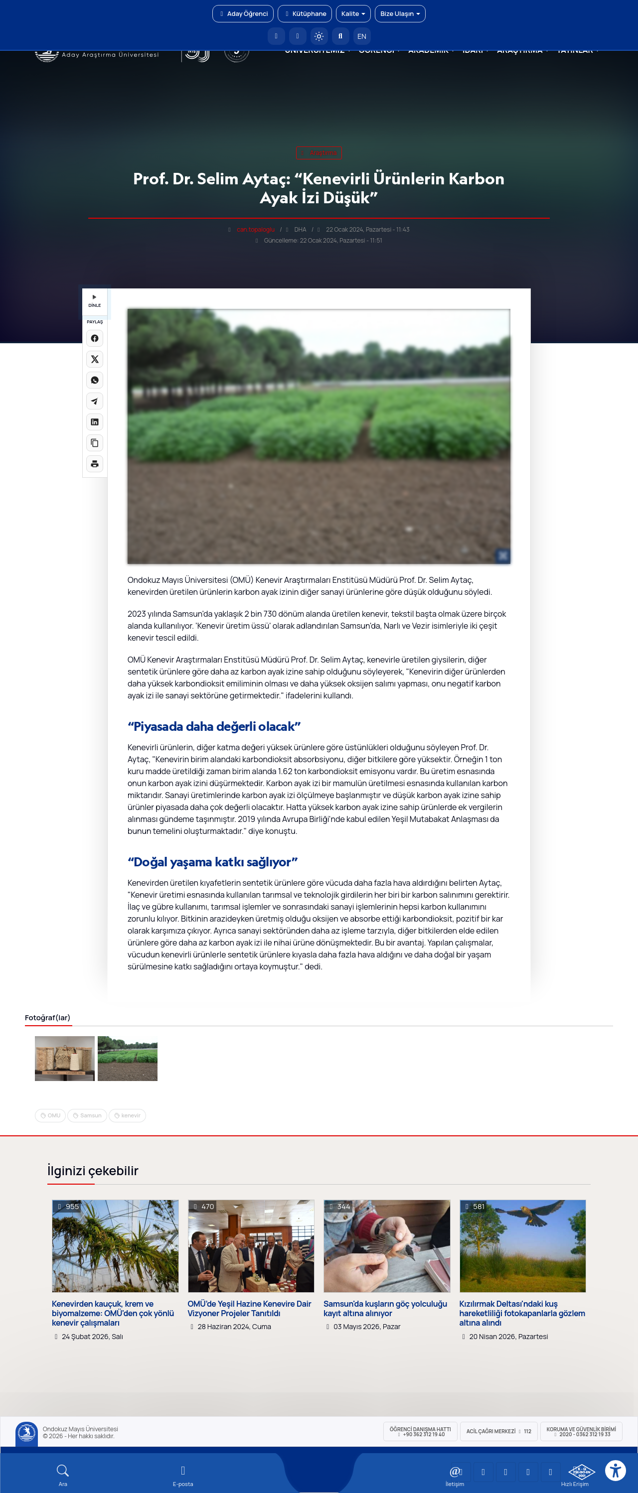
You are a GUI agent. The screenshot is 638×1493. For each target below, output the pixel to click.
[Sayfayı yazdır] (94, 463)
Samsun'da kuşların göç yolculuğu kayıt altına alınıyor (385, 1308)
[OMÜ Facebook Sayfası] (551, 1472)
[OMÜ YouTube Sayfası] (461, 1472)
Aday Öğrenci (243, 13)
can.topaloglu (256, 229)
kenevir (131, 1115)
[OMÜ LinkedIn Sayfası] (483, 1472)
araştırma (319, 152)
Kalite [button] (353, 13)
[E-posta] (298, 36)
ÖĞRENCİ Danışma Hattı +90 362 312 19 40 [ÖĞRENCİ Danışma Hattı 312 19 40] (420, 1432)
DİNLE (94, 301)
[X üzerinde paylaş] (94, 359)
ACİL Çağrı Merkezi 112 (499, 1431)
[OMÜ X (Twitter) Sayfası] (528, 1472)
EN (361, 36)
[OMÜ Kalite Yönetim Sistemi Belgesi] (582, 1472)
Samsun (90, 1115)
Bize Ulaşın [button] (400, 13)
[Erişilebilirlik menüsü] (615, 1470)
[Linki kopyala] (94, 442)
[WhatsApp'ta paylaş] (94, 380)
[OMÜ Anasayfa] (276, 36)
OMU (54, 1115)
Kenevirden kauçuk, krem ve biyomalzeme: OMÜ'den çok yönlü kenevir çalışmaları (113, 1313)
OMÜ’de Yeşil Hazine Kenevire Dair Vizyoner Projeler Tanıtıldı (250, 1308)
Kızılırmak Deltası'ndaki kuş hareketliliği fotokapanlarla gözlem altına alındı (523, 1313)
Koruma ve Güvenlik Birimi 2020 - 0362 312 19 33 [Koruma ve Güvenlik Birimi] (581, 1432)
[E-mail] (183, 1476)
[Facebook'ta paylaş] (94, 338)
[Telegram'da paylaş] (94, 401)
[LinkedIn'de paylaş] (94, 421)
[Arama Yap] (340, 36)
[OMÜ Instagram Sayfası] (506, 1472)
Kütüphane (304, 13)
